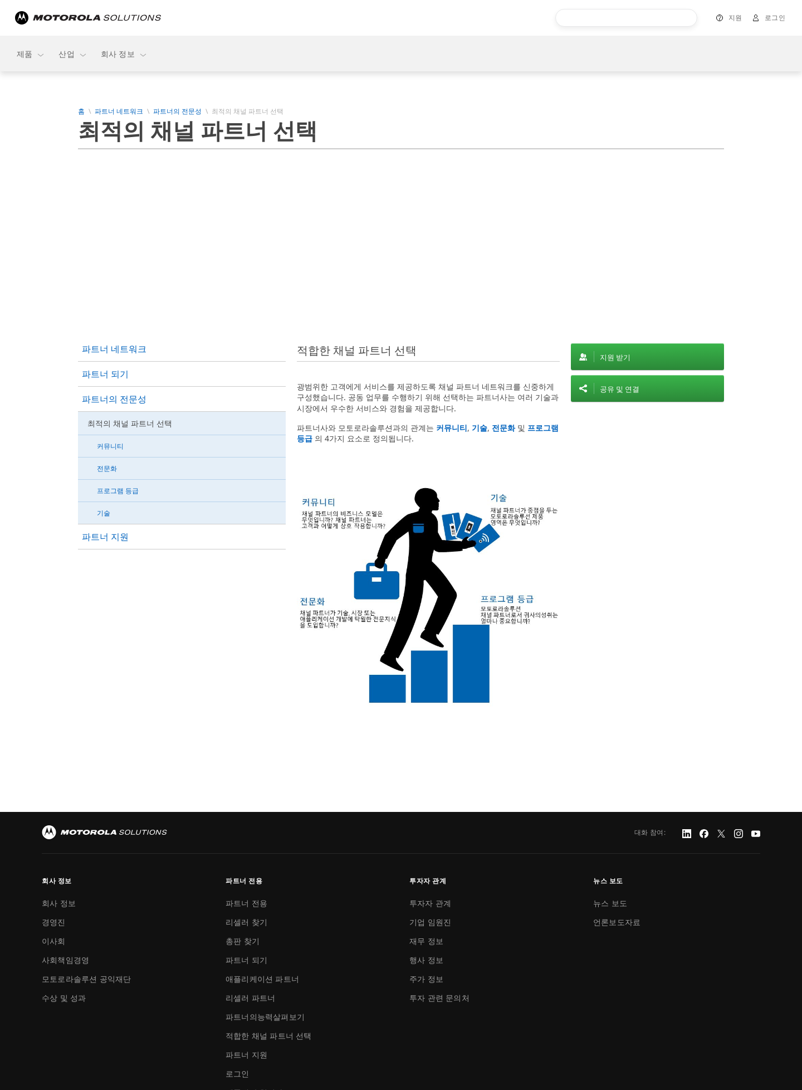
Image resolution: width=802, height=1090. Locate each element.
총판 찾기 (243, 941)
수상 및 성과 (64, 997)
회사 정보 (124, 54)
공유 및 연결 (619, 389)
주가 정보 (426, 979)
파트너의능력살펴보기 (265, 1016)
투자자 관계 (430, 903)
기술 (103, 513)
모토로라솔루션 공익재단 (86, 979)
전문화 (107, 468)
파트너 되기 (105, 374)
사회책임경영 (65, 960)
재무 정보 (426, 941)
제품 (31, 54)
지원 (735, 17)
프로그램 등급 (118, 490)
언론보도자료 (616, 922)
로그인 (775, 17)
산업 (72, 54)
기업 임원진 (430, 922)
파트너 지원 (105, 537)
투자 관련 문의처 (439, 997)
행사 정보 (426, 960)
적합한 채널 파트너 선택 (269, 1035)
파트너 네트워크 (119, 111)
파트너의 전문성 (177, 111)
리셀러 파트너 (250, 997)
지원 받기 (615, 357)
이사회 (54, 941)
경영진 (54, 922)
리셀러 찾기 (246, 922)
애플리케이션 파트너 (262, 979)
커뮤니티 (110, 446)
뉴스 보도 (610, 903)
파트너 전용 (246, 903)
